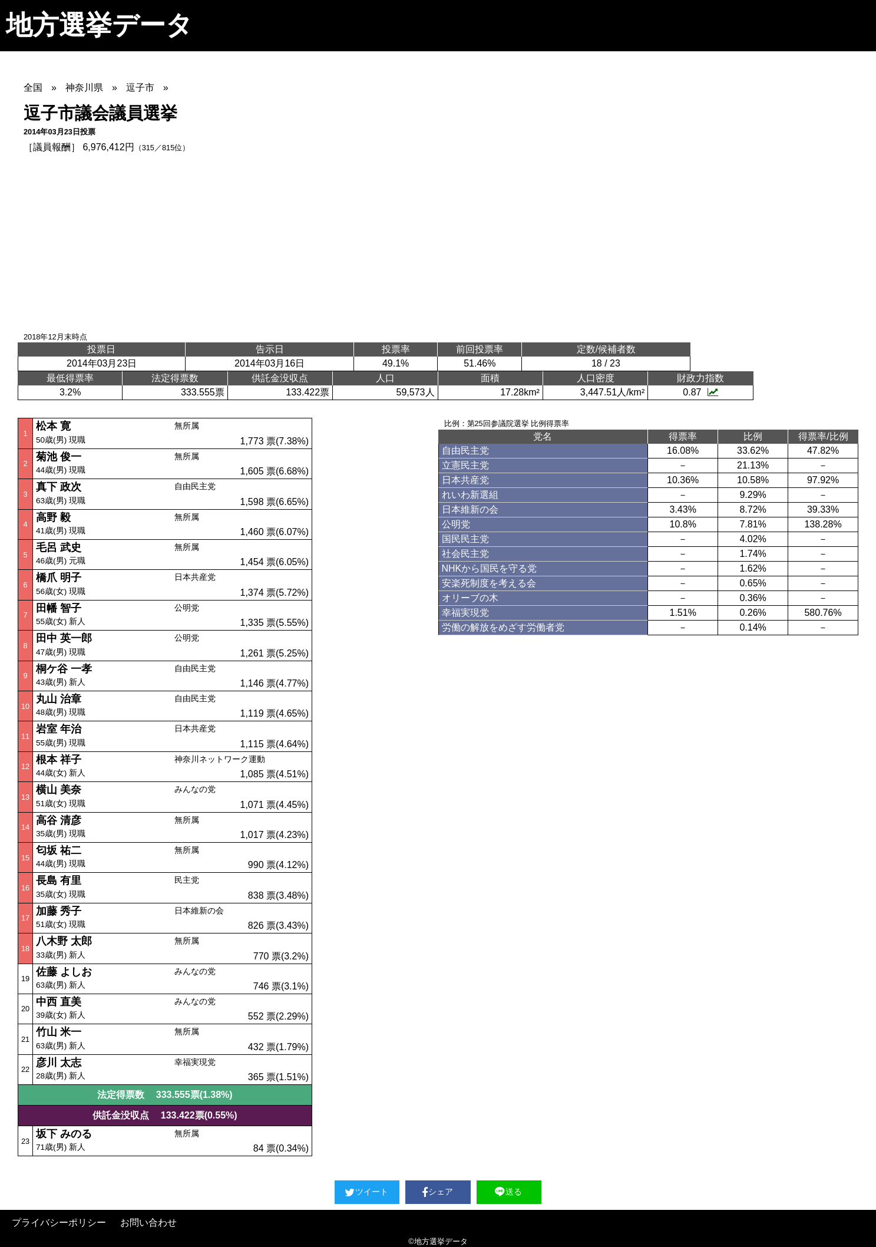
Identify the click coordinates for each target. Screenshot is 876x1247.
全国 (33, 88)
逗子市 (140, 88)
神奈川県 (84, 88)
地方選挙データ (99, 25)
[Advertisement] (438, 242)
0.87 (700, 392)
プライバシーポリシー (59, 1223)
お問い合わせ (148, 1223)
